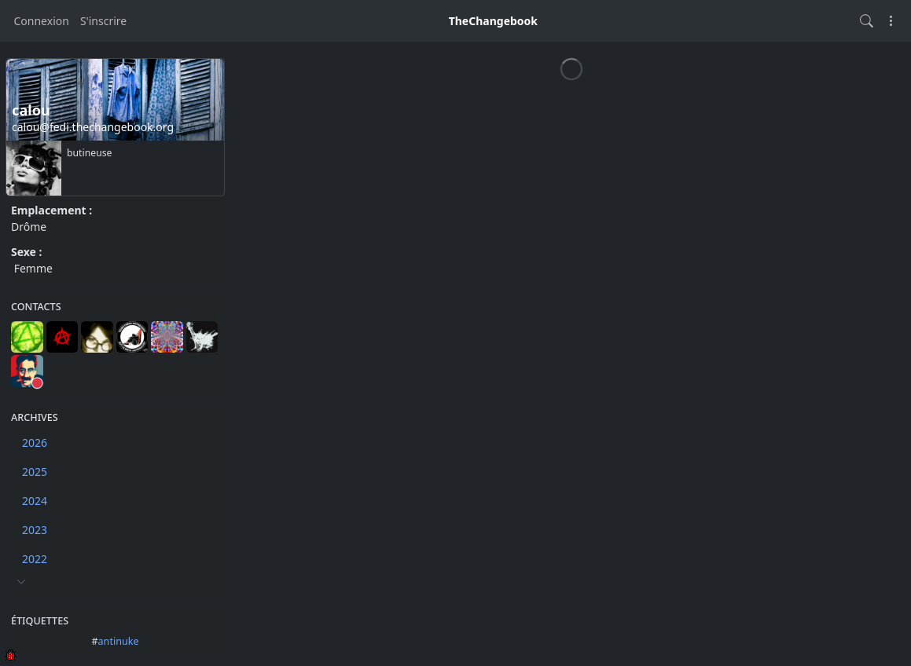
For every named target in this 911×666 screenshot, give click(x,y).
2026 (34, 442)
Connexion (41, 20)
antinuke (118, 641)
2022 (34, 558)
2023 (34, 529)
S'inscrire (103, 20)
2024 (34, 500)
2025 (34, 471)
